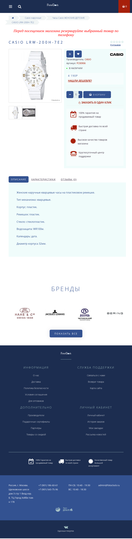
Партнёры (36, 428)
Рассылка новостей (96, 434)
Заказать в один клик (96, 102)
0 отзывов (115, 45)
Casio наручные (33, 17)
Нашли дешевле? (80, 81)
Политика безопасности (36, 388)
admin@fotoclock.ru (109, 485)
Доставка (36, 381)
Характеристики (43, 179)
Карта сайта (96, 388)
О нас (36, 375)
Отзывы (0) (69, 179)
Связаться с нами (96, 375)
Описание (18, 179)
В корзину (97, 94)
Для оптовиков (36, 400)
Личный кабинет (96, 415)
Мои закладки (96, 428)
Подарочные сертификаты (36, 421)
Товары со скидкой (36, 434)
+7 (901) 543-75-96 (48, 489)
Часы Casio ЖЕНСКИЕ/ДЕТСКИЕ (68, 17)
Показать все (66, 333)
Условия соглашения (36, 394)
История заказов (95, 421)
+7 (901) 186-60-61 (48, 485)
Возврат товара (96, 381)
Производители (36, 415)
